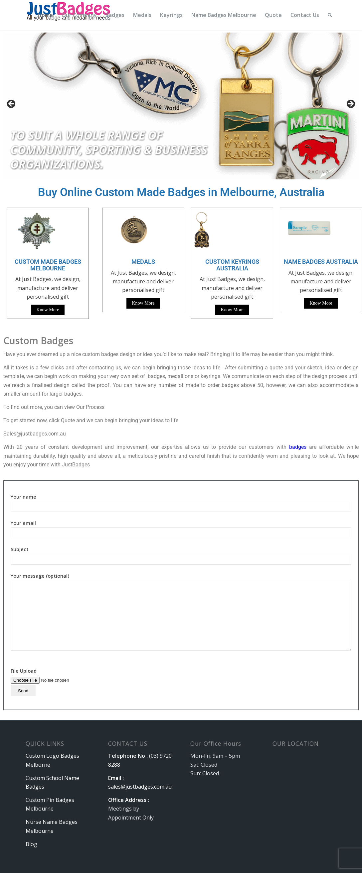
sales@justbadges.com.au (140, 786)
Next (350, 104)
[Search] (329, 15)
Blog (31, 844)
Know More (47, 309)
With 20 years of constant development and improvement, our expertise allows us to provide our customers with (146, 447)
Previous (12, 104)
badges (297, 447)
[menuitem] (45, 15)
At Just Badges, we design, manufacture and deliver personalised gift (143, 281)
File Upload (53, 680)
